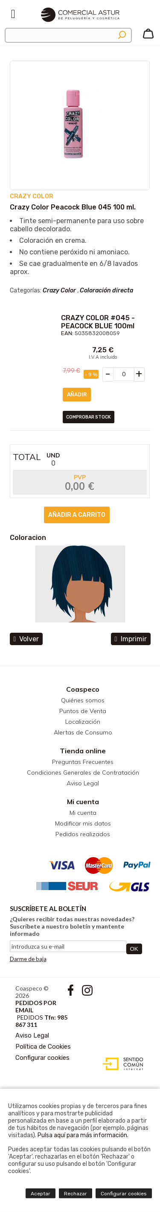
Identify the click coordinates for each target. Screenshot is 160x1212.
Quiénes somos (83, 700)
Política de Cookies (43, 1046)
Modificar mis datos (83, 823)
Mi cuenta (83, 801)
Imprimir (131, 639)
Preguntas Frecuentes (82, 762)
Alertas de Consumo (83, 732)
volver (26, 639)
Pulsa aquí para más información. (83, 1135)
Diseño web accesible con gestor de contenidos (121, 1064)
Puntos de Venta (82, 711)
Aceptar (40, 1194)
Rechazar (75, 1194)
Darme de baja (28, 958)
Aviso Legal (83, 783)
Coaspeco (82, 689)
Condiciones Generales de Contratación (83, 772)
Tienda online (83, 750)
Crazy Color (59, 290)
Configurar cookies (42, 1058)
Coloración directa (106, 290)
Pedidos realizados (82, 834)
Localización (82, 721)
